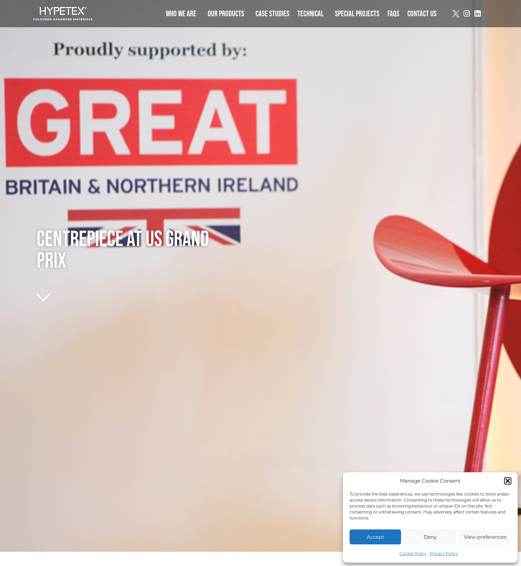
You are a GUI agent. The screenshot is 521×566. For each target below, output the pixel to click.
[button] (507, 481)
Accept (375, 537)
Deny (430, 537)
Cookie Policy (413, 553)
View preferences (485, 537)
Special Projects (357, 13)
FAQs (393, 13)
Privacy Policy (444, 553)
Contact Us (422, 13)
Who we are (183, 13)
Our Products (228, 13)
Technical (312, 13)
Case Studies (272, 13)
